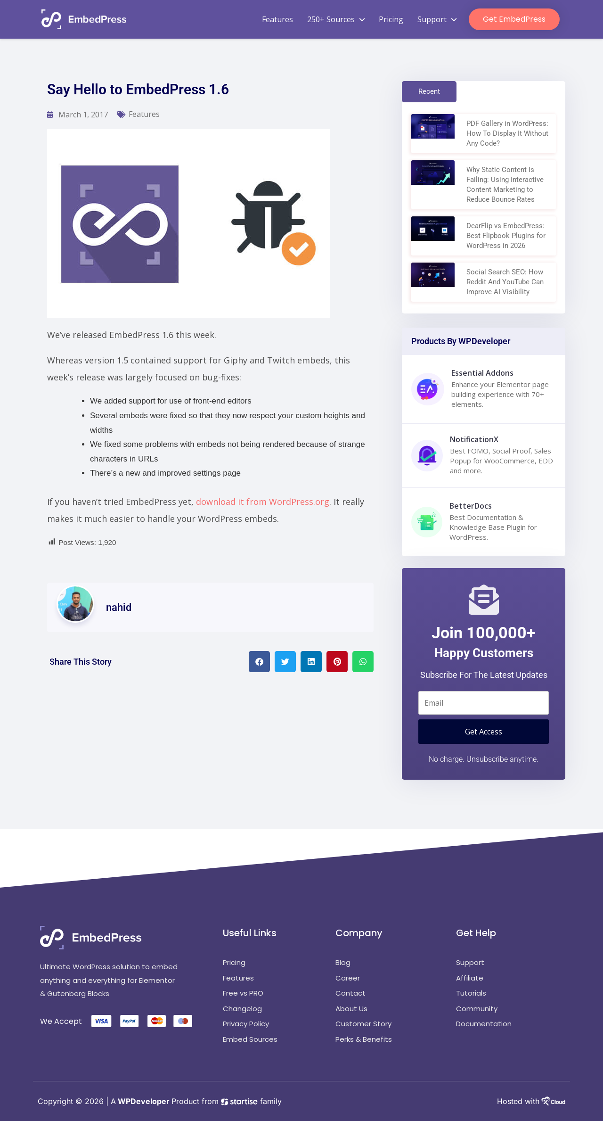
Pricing (391, 19)
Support (436, 19)
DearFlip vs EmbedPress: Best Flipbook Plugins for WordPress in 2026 (506, 236)
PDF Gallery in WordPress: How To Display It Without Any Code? (507, 133)
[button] (259, 661)
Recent (429, 91)
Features (277, 19)
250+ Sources (336, 19)
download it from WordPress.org (262, 501)
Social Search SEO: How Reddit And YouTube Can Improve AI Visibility (505, 282)
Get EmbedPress (514, 19)
